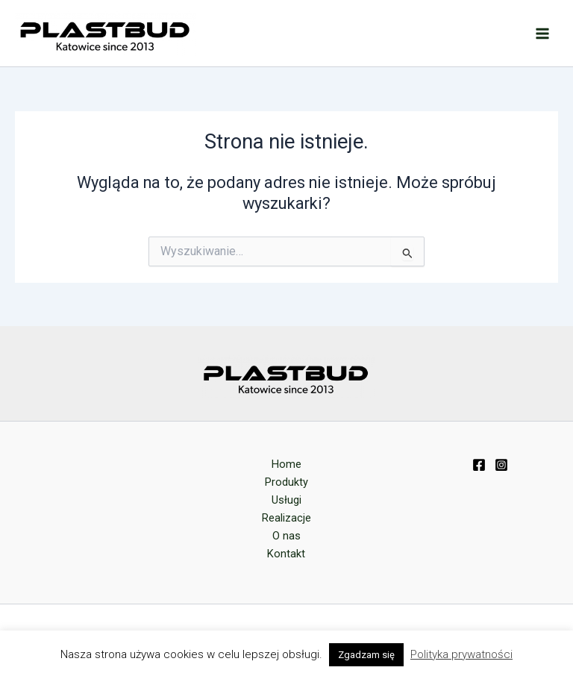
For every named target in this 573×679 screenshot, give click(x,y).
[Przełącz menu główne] (542, 33)
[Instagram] (501, 465)
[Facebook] (479, 465)
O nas (286, 535)
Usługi (286, 500)
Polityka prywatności (461, 654)
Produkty (286, 482)
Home (286, 464)
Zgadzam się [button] (366, 654)
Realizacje (286, 518)
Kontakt (286, 553)
